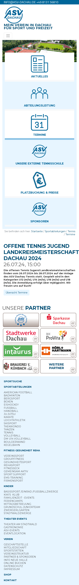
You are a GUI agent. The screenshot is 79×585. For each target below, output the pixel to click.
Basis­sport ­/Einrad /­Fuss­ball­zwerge (31, 491)
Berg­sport (12, 398)
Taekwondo (12, 426)
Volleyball (12, 435)
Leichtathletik (14, 420)
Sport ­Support (15, 474)
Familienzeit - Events (19, 497)
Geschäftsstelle (16, 544)
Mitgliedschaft (15, 547)
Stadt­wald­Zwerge (17, 513)
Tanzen (9, 429)
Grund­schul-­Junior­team (22, 507)
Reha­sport (12, 465)
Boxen (8, 401)
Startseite (37, 231)
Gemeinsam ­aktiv (16, 471)
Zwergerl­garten (16, 510)
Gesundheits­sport (17, 462)
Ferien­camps (13, 500)
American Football (18, 392)
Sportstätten (14, 550)
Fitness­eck (11, 468)
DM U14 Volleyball (17, 438)
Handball (11, 411)
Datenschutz (13, 566)
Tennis (71, 231)
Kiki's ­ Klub (11, 494)
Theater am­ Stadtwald (20, 524)
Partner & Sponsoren (20, 556)
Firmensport (13, 480)
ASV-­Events (12, 530)
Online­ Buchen (15, 563)
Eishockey (11, 404)
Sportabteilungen (55, 231)
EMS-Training (13, 477)
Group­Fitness (14, 458)
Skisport (10, 423)
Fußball (10, 407)
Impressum (12, 569)
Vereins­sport (14, 455)
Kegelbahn (12, 445)
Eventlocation (15, 533)
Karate (9, 417)
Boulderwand (14, 441)
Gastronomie (13, 527)
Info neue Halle (16, 560)
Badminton (12, 395)
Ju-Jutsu (10, 414)
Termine (70, 234)
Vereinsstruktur (16, 553)
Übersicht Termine (17, 292)
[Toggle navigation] (8, 36)
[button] (39, 66)
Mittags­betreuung (17, 504)
